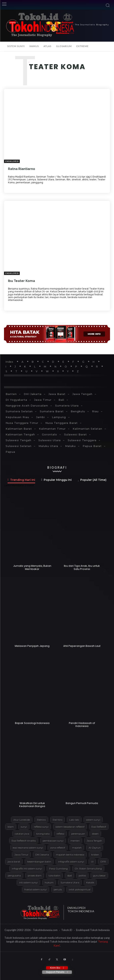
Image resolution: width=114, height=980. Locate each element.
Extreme (82, 46)
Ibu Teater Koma (21, 281)
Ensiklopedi (12, 161)
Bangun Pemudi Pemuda (82, 803)
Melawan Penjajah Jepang (32, 646)
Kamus (34, 46)
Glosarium (64, 46)
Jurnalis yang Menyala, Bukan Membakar (32, 567)
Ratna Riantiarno (21, 169)
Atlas (47, 46)
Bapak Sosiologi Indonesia (32, 723)
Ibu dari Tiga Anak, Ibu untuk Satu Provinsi (82, 567)
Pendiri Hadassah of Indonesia (82, 724)
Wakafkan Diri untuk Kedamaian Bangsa (32, 804)
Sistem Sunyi (16, 46)
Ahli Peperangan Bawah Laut (81, 646)
